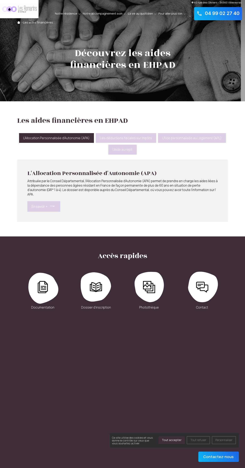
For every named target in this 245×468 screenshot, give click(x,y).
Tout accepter (172, 440)
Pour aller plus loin (170, 13)
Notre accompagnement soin (102, 13)
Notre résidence (66, 13)
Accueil (18, 22)
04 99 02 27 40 (218, 14)
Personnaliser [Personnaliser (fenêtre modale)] (223, 440)
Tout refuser (198, 440)
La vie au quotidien (140, 13)
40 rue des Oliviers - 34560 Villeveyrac (217, 2)
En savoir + (39, 206)
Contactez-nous (218, 456)
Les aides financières (38, 22)
